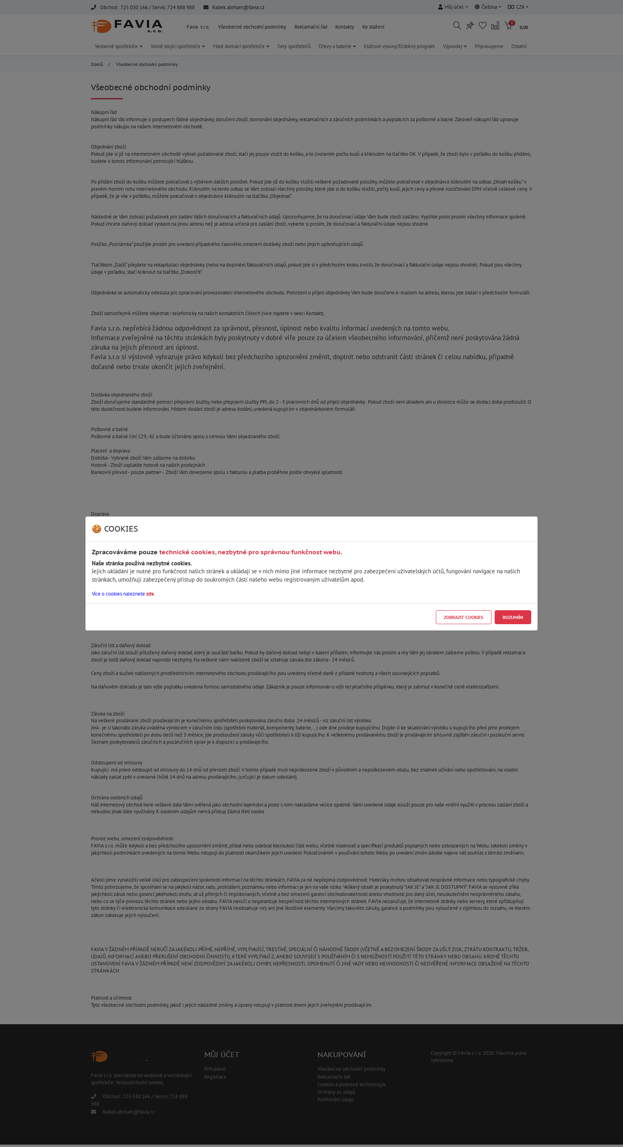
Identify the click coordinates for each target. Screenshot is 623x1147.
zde (150, 593)
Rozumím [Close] (513, 617)
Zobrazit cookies (463, 617)
